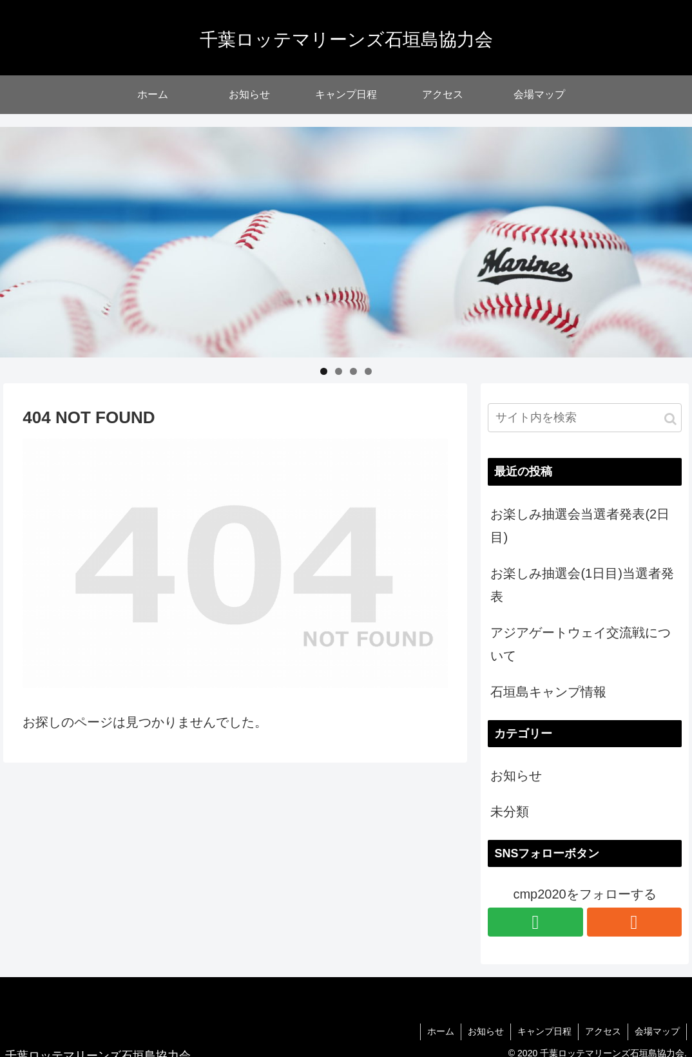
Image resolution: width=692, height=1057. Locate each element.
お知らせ (516, 775)
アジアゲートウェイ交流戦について (580, 644)
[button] (670, 419)
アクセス (603, 1031)
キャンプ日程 (544, 1031)
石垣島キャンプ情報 (548, 692)
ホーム (440, 1031)
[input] (584, 417)
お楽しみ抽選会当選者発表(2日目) (579, 525)
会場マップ (657, 1031)
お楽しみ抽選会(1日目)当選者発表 (581, 585)
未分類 (509, 812)
